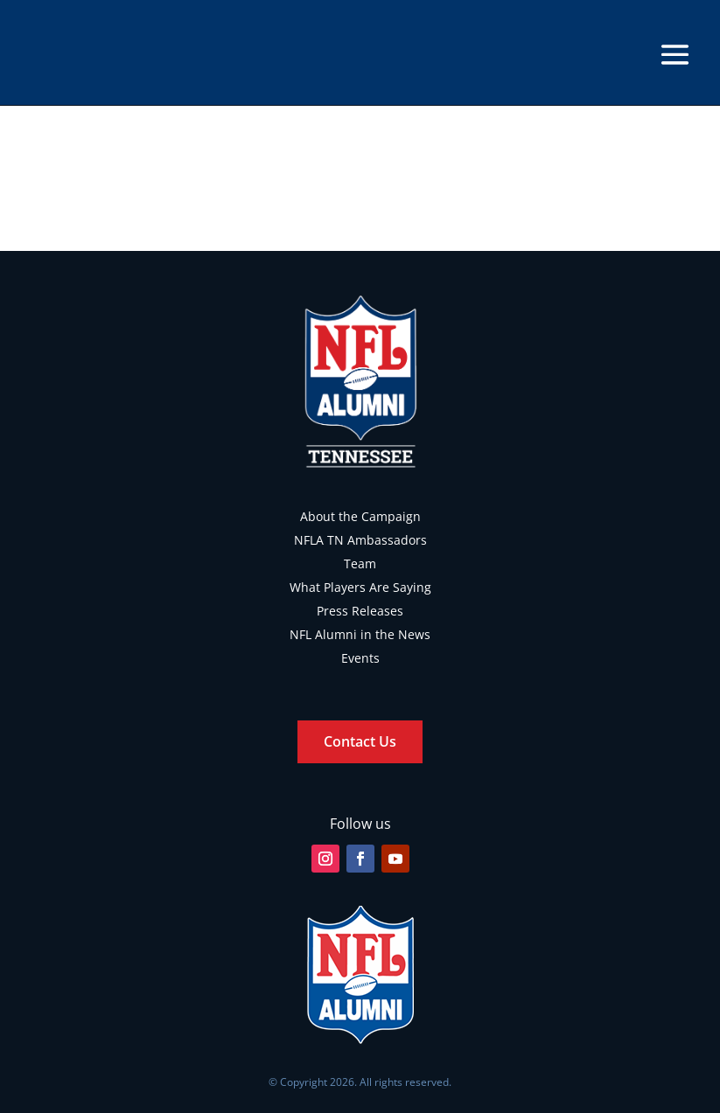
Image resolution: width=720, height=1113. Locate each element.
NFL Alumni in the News (360, 634)
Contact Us (360, 741)
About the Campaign (360, 516)
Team (360, 563)
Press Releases (360, 610)
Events (360, 658)
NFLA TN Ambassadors (360, 540)
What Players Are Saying (360, 587)
